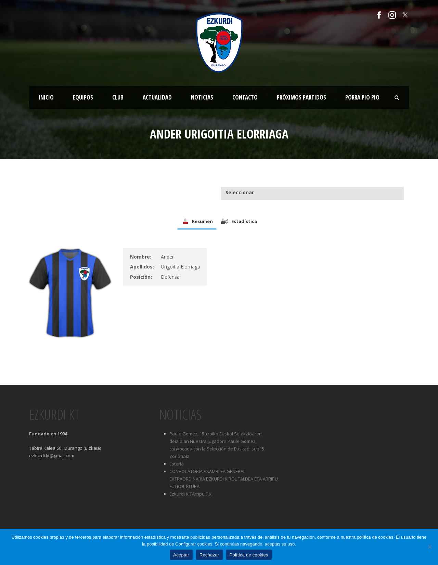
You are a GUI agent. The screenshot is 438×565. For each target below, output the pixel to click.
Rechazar (209, 554)
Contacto (245, 97)
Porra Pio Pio (362, 97)
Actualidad (157, 97)
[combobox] (312, 192)
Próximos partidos (301, 97)
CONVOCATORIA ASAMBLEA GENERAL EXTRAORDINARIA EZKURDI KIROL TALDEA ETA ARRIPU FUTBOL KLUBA (223, 478)
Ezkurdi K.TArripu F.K (190, 494)
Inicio (46, 97)
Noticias (202, 97)
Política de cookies (249, 554)
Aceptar (181, 554)
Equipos (83, 97)
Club (118, 97)
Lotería (176, 464)
